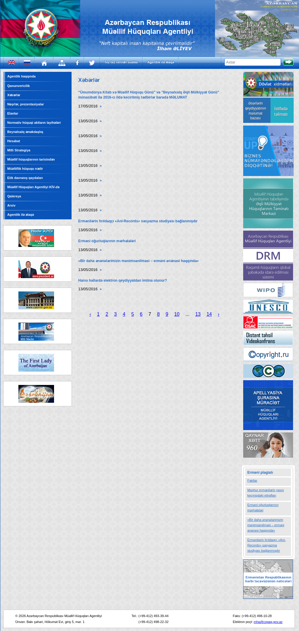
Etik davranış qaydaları (25, 178)
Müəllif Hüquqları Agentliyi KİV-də (33, 187)
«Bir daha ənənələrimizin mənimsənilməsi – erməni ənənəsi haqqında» (138, 261)
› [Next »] (218, 314)
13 (198, 314)
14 (209, 314)
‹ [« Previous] (90, 314)
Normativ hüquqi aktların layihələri (34, 122)
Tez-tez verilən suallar (121, 62)
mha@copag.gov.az (268, 622)
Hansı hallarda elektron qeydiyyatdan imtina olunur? (122, 280)
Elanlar (12, 113)
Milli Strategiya (19, 150)
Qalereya (14, 196)
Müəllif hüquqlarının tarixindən (31, 159)
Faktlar (252, 480)
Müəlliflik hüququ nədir (25, 168)
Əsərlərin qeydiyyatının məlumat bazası (255, 110)
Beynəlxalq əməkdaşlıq (25, 132)
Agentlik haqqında (21, 76)
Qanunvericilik (18, 86)
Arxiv (11, 205)
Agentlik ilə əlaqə (160, 62)
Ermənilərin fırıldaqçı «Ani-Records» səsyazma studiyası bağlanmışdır (138, 221)
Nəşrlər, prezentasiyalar (25, 104)
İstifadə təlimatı (281, 111)
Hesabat (13, 141)
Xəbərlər (13, 95)
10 (177, 314)
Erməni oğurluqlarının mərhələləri (107, 241)
